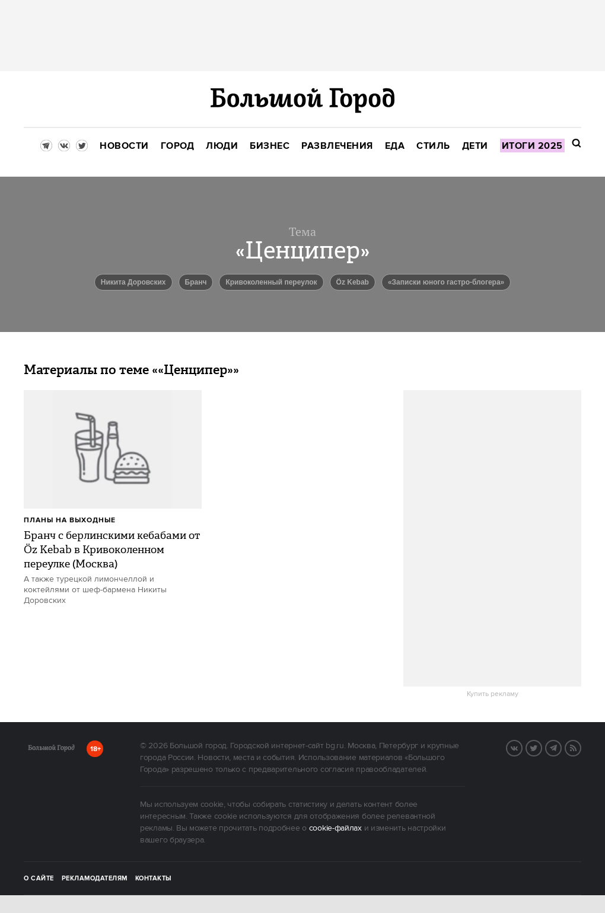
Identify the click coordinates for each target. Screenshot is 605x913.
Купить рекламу (492, 694)
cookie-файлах (335, 828)
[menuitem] (124, 146)
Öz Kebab (352, 282)
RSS (580, 747)
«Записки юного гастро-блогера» (446, 282)
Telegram (561, 747)
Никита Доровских (133, 282)
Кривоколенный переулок (271, 282)
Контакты (153, 878)
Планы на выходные (70, 520)
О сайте (39, 878)
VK (522, 747)
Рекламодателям (95, 878)
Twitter (541, 747)
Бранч (196, 282)
